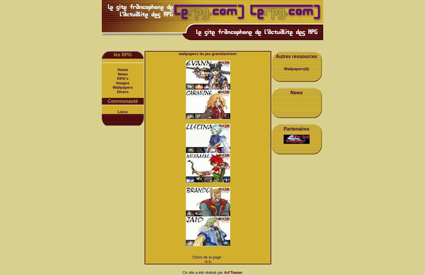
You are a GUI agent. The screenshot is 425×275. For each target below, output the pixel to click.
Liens (123, 112)
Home (122, 69)
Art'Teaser (233, 272)
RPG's (123, 78)
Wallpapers (123, 87)
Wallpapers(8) (296, 69)
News (123, 74)
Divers (123, 92)
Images (123, 83)
